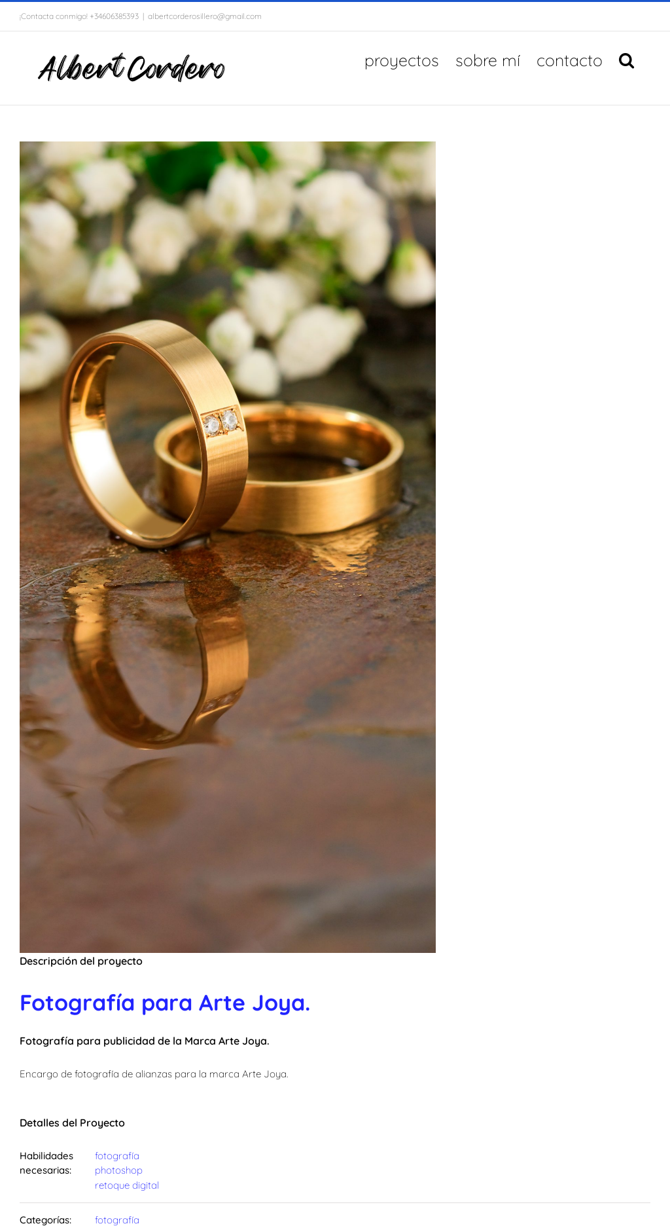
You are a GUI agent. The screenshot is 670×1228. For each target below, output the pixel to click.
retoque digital (127, 1185)
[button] (626, 58)
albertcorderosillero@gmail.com (205, 16)
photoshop (119, 1170)
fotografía (117, 1155)
